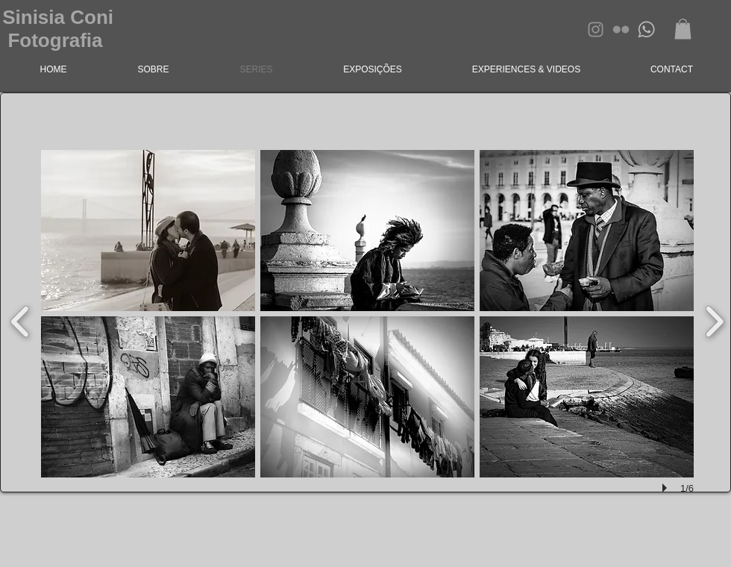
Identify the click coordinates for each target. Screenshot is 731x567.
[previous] (20, 319)
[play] (666, 487)
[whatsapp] (646, 29)
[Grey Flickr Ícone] (621, 29)
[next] (714, 319)
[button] (682, 29)
